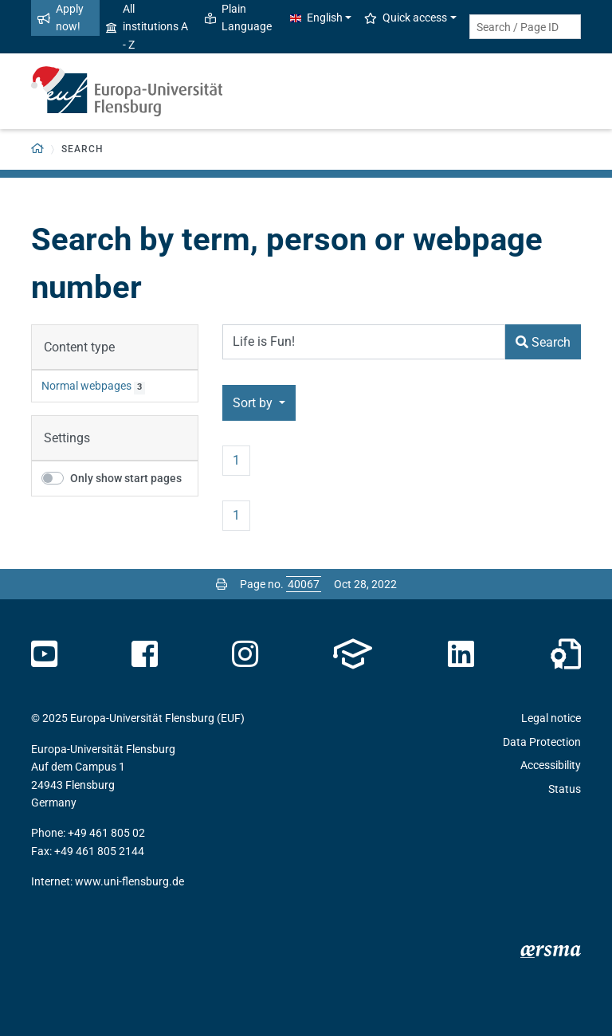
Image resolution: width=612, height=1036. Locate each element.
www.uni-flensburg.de (129, 881)
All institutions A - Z (147, 26)
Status (564, 789)
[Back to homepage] (38, 149)
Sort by (254, 402)
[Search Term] (363, 341)
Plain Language (238, 17)
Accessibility (550, 765)
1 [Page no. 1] (236, 460)
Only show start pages (126, 478)
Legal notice (551, 718)
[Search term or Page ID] (525, 26)
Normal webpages (86, 385)
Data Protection (542, 742)
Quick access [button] (405, 17)
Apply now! (60, 17)
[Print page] (221, 584)
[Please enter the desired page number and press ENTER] (303, 584)
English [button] (316, 17)
